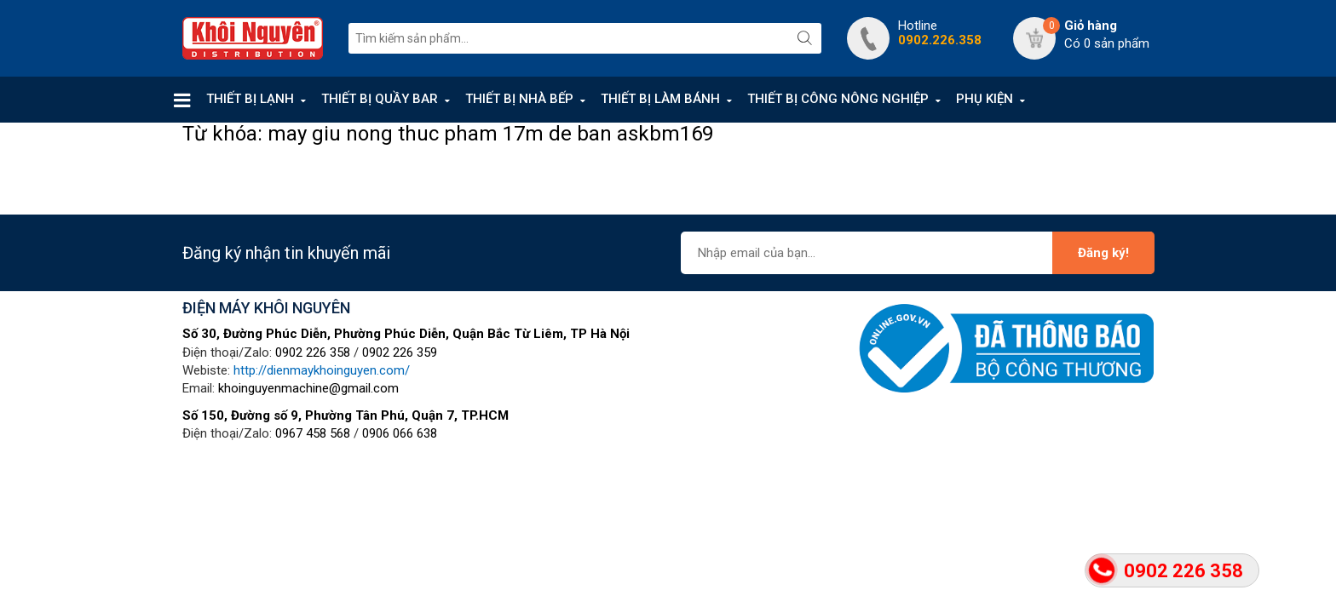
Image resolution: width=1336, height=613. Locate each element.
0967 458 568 (312, 433)
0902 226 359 (399, 352)
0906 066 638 (399, 433)
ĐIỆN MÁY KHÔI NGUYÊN (266, 308)
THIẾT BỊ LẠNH (250, 98)
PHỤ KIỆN (984, 98)
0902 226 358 (312, 352)
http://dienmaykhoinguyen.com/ (321, 370)
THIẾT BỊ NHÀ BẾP (519, 98)
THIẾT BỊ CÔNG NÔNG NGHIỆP (838, 98)
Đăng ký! (1103, 253)
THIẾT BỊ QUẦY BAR (379, 98)
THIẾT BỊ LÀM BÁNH (660, 98)
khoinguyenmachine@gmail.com (308, 388)
